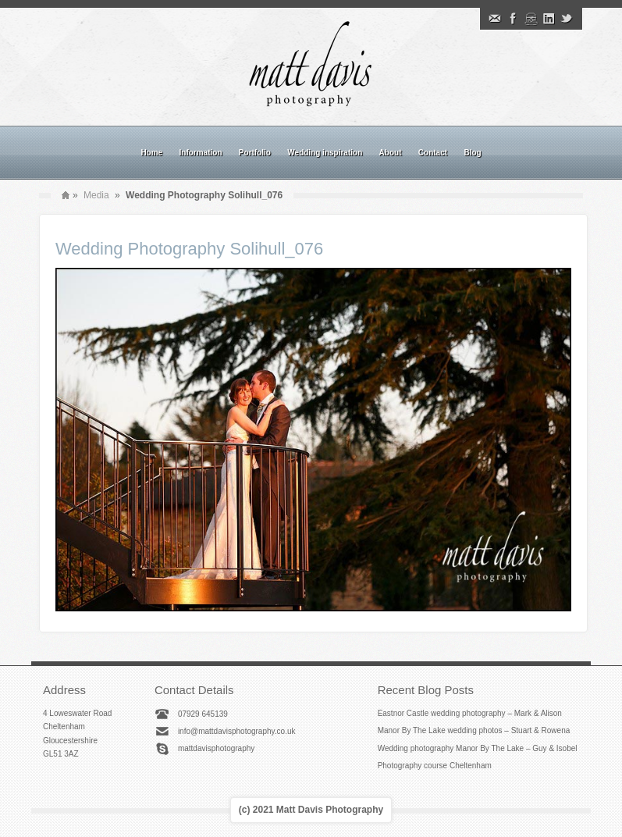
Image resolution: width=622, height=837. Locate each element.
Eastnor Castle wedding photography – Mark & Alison (470, 713)
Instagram (530, 19)
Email (495, 19)
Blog (472, 152)
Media (96, 195)
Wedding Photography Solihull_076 (189, 248)
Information (200, 152)
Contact (432, 152)
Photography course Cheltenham (435, 765)
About (390, 152)
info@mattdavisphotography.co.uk (237, 731)
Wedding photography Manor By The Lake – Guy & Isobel (478, 748)
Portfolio (255, 152)
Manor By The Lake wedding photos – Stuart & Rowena (474, 730)
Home (151, 152)
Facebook (513, 19)
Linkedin (548, 19)
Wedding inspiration (324, 152)
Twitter (566, 19)
